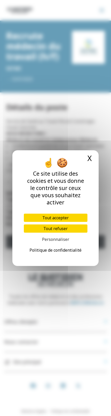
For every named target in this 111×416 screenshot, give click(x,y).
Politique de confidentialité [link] (55, 250)
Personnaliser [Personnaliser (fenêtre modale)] (55, 239)
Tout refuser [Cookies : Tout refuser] (55, 228)
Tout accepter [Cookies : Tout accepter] (55, 218)
